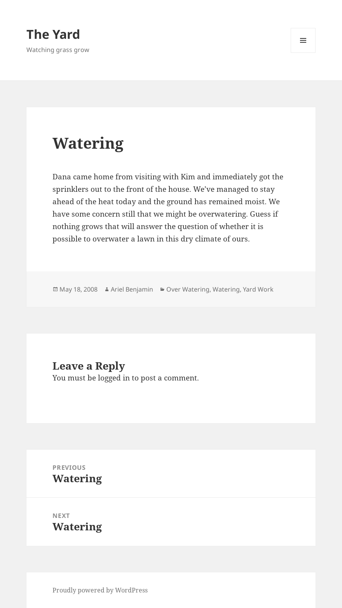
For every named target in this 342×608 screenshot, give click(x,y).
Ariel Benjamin (132, 289)
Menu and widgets (303, 52)
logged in (114, 378)
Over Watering (187, 289)
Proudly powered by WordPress (100, 590)
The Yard (53, 34)
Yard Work (258, 289)
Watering (226, 289)
